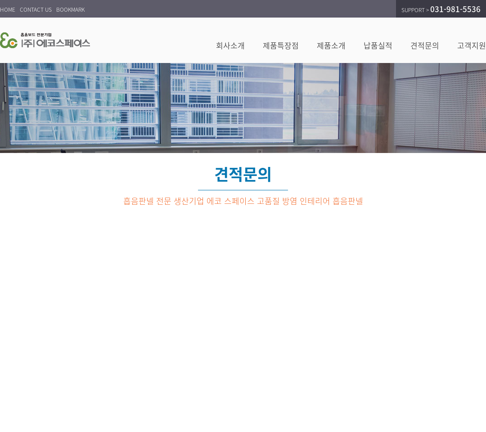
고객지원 (471, 45)
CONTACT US (36, 9)
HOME (7, 9)
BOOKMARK (70, 9)
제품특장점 (281, 45)
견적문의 (424, 45)
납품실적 (378, 45)
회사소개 (230, 45)
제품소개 (331, 45)
